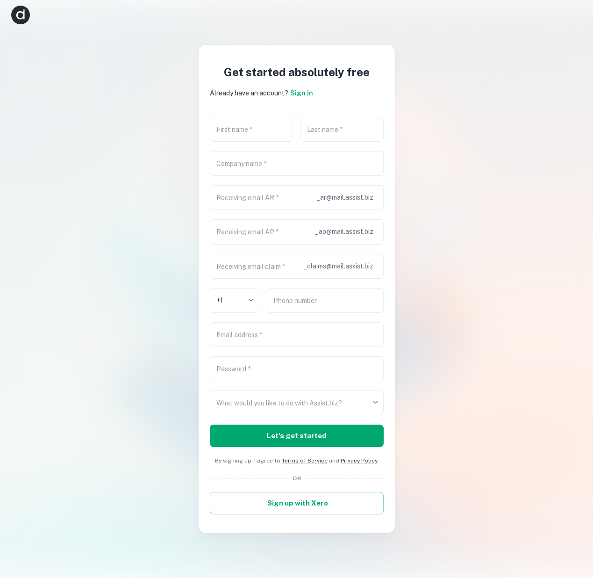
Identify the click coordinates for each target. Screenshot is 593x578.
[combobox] (228, 300)
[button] (572, 15)
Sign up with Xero (296, 503)
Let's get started (297, 436)
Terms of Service (305, 460)
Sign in (301, 93)
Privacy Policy (359, 460)
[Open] (251, 300)
